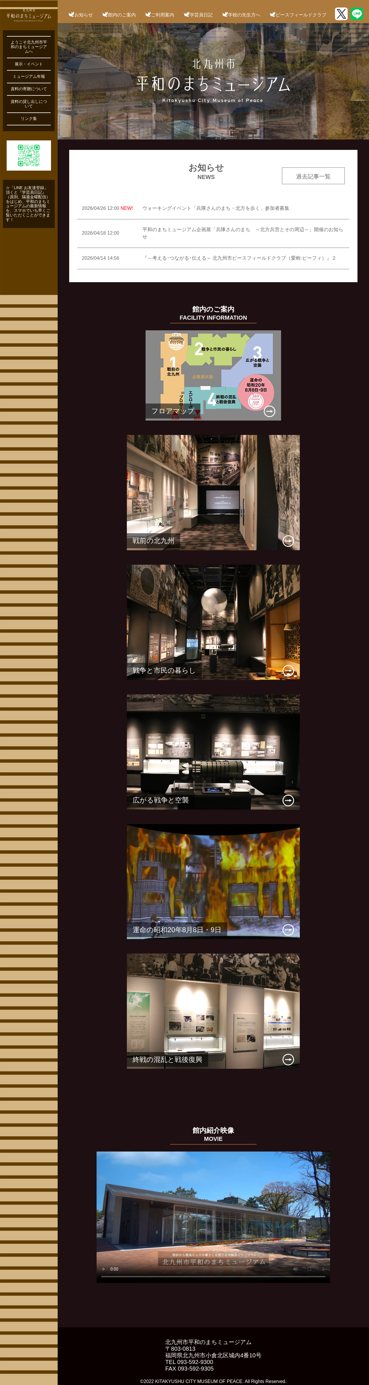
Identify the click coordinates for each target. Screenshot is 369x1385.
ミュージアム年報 (29, 76)
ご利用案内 (162, 14)
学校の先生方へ (244, 14)
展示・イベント (29, 64)
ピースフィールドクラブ (301, 14)
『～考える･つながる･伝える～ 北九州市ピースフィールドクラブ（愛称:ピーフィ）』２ (239, 258)
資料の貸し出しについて (29, 103)
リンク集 (29, 118)
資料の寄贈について (29, 89)
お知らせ (83, 14)
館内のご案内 (122, 14)
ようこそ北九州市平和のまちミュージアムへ (29, 47)
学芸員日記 (201, 14)
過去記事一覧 (313, 176)
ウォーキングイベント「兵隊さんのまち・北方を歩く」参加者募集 (215, 208)
